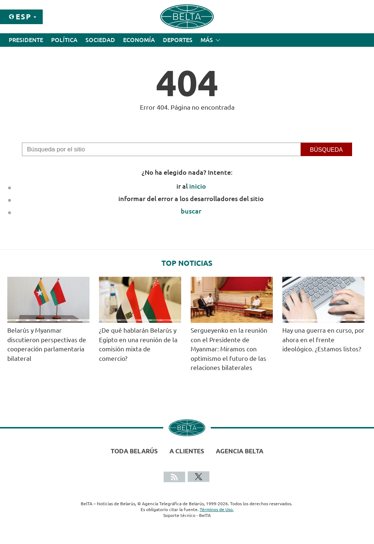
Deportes (177, 40)
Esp (23, 16)
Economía (139, 40)
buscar (191, 211)
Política (64, 40)
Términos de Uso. (217, 509)
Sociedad (100, 40)
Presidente (26, 40)
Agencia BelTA (239, 450)
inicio (197, 186)
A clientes (186, 450)
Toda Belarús (134, 450)
